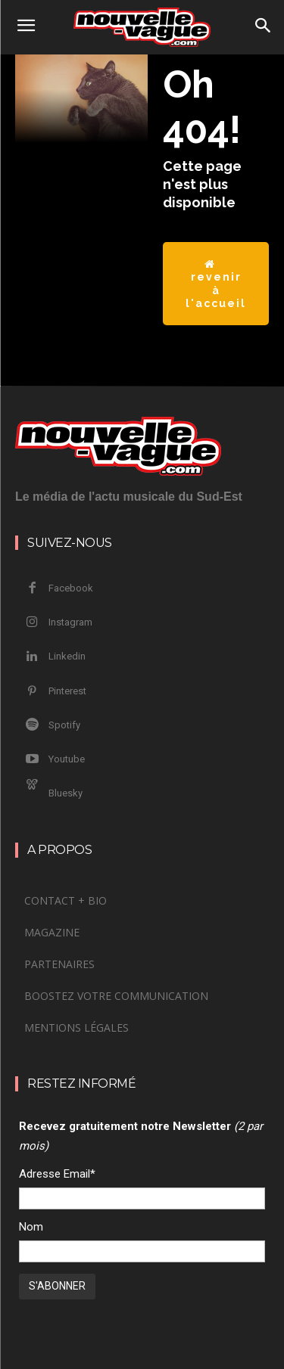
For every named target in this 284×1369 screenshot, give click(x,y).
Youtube (66, 759)
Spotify (64, 725)
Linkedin (67, 656)
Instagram (70, 622)
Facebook (70, 588)
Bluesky (65, 793)
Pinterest (67, 691)
